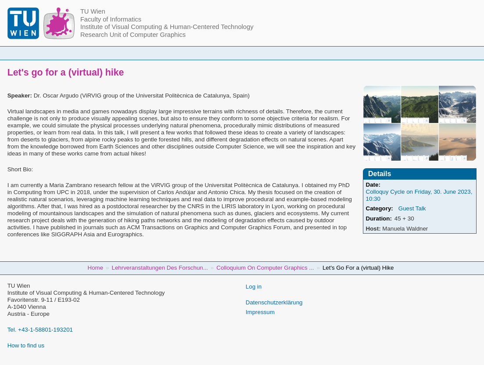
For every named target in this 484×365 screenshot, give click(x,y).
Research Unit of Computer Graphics (133, 34)
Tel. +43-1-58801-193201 (40, 329)
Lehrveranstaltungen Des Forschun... (160, 267)
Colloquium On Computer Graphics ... (265, 267)
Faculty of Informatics (110, 19)
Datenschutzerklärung (274, 302)
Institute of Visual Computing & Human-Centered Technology (167, 26)
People (150, 53)
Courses (188, 53)
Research (284, 53)
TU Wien (92, 11)
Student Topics (235, 53)
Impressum (260, 312)
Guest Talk (412, 208)
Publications (330, 53)
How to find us (25, 345)
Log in (254, 286)
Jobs (370, 53)
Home (116, 53)
